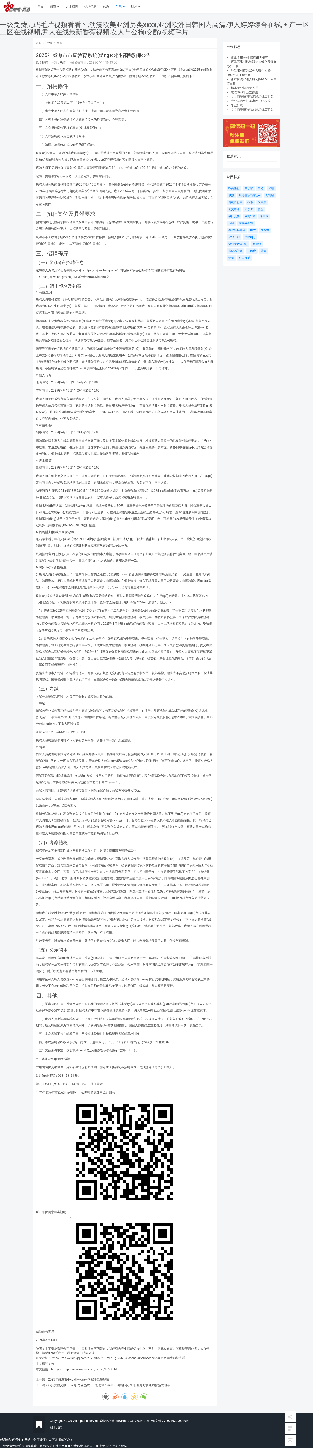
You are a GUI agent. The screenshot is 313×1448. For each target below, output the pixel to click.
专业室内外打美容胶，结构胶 (250, 101)
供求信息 (90, 6)
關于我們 (56, 1427)
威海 (54, 6)
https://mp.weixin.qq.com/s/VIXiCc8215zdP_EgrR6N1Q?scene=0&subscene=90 (106, 1358)
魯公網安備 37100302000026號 (167, 1421)
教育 (59, 43)
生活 (120, 6)
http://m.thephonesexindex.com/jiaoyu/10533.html (85, 1369)
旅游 (106, 6)
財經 (135, 6)
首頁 (40, 6)
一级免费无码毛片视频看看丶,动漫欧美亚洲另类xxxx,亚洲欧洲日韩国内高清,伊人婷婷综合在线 (63, 1446)
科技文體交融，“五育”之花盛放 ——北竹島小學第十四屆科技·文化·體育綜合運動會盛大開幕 (109, 1385)
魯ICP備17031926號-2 (130, 1421)
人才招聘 (72, 6)
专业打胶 (237, 105)
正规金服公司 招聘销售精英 (249, 57)
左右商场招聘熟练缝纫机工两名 (252, 96)
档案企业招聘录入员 (244, 88)
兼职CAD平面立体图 (244, 92)
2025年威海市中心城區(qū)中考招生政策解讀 (78, 1379)
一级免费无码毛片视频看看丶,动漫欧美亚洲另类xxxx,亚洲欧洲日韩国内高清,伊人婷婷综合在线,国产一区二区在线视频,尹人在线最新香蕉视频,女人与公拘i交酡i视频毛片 (154, 28)
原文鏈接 (42, 62)
